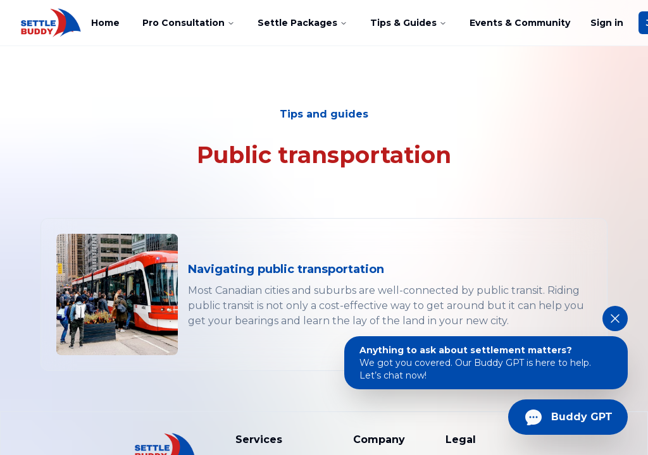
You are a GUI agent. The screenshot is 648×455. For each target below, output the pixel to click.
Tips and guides (324, 114)
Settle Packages (302, 22)
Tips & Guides (408, 22)
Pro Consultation (188, 22)
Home (105, 22)
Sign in (606, 22)
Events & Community (520, 22)
